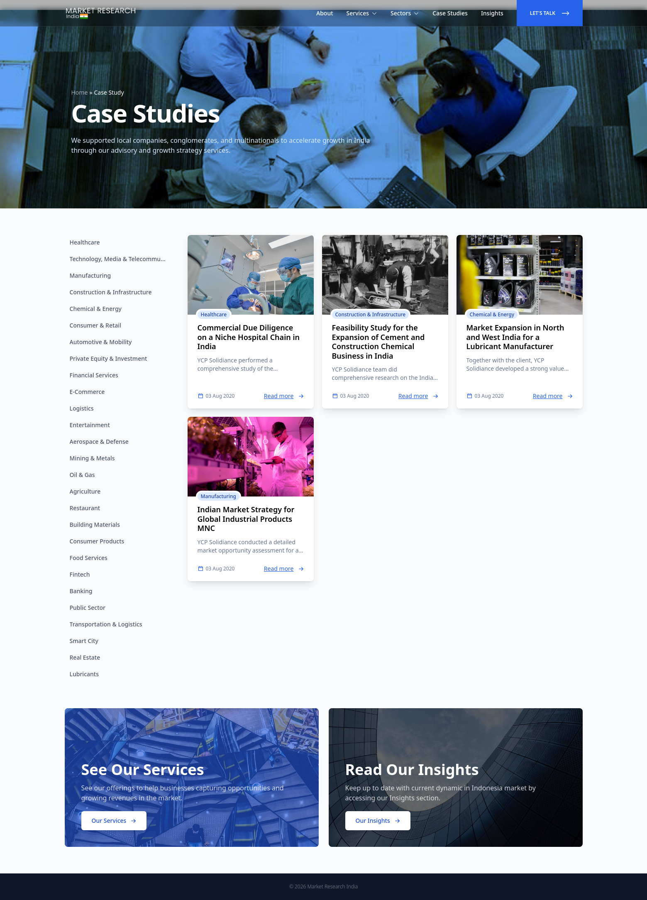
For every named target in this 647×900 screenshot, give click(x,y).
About (324, 13)
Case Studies (450, 13)
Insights (492, 13)
